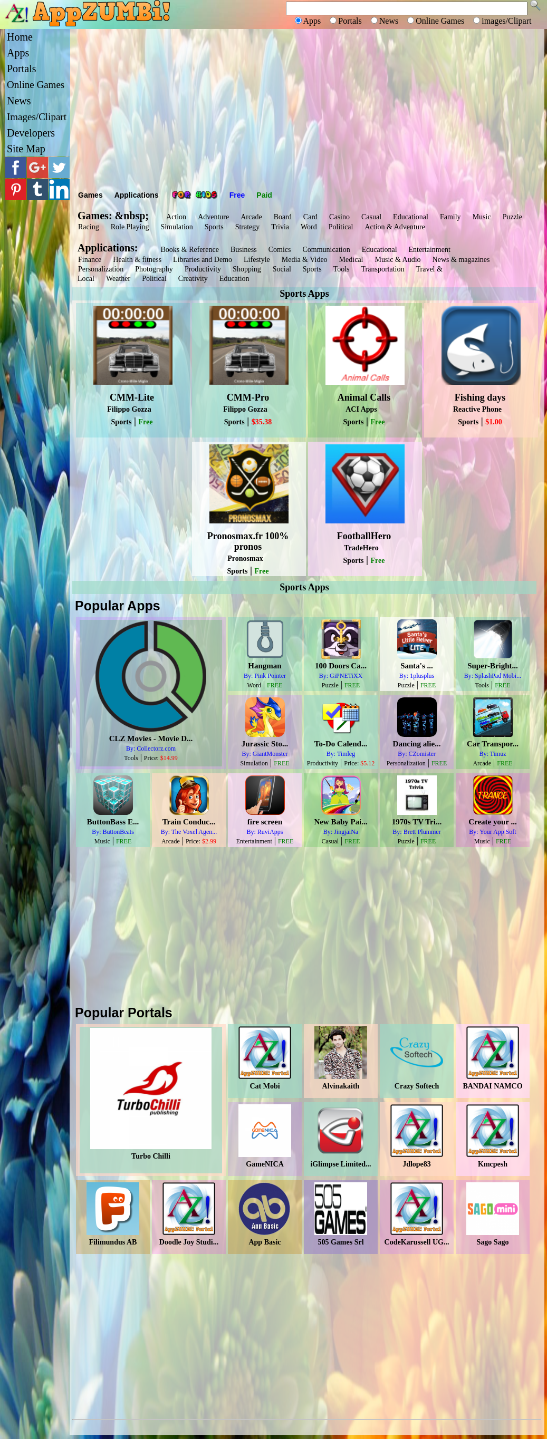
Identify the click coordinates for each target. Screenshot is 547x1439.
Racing (88, 227)
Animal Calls (364, 397)
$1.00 (493, 422)
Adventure (213, 217)
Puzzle (512, 217)
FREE (274, 685)
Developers (31, 133)
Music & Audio (397, 260)
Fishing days (480, 397)
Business (244, 250)
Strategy (247, 227)
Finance (89, 260)
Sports (214, 227)
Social (282, 269)
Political (341, 227)
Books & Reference (189, 250)
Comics (279, 250)
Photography (154, 269)
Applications (136, 195)
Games (90, 195)
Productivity (203, 269)
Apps (18, 53)
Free (237, 195)
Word (309, 227)
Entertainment (429, 250)
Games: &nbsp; (113, 215)
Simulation (176, 227)
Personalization (100, 269)
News (19, 100)
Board (283, 217)
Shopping (247, 269)
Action (176, 217)
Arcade (251, 217)
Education (234, 279)
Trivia (280, 227)
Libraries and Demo (202, 260)
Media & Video (305, 260)
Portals (21, 68)
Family (450, 217)
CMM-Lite (132, 397)
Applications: (110, 248)
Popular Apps (117, 605)
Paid (264, 195)
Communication (326, 250)
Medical (351, 260)
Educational (410, 217)
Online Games (35, 84)
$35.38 (262, 422)
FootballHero (364, 536)
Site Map (26, 148)
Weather (118, 279)
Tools (341, 269)
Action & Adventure (394, 227)
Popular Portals (123, 1012)
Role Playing (130, 227)
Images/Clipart (36, 116)
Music (482, 217)
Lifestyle (257, 260)
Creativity (193, 279)
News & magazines (461, 260)
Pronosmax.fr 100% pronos (248, 541)
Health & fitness (137, 260)
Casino (339, 217)
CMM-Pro (248, 397)
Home (20, 37)
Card (310, 217)
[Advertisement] (307, 108)
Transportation (383, 269)
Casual (371, 217)
